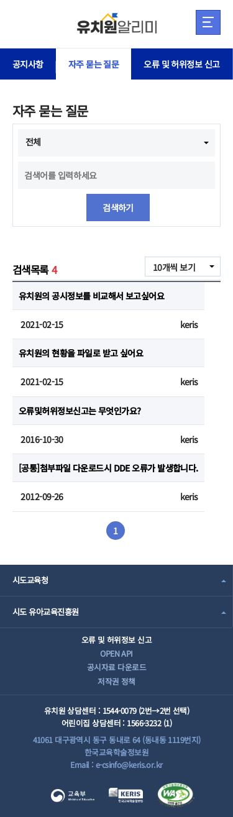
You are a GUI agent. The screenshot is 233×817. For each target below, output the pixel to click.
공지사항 (27, 64)
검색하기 (118, 207)
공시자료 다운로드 (116, 667)
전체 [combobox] (33, 141)
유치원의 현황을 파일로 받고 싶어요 (81, 353)
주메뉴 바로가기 (0, 0)
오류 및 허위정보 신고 (181, 64)
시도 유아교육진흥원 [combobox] (45, 612)
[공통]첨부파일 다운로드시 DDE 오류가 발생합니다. (108, 468)
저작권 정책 (116, 681)
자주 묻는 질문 (93, 64)
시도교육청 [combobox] (30, 580)
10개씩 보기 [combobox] (174, 267)
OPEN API (116, 653)
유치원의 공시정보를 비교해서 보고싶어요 (91, 296)
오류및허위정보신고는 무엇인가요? (79, 410)
